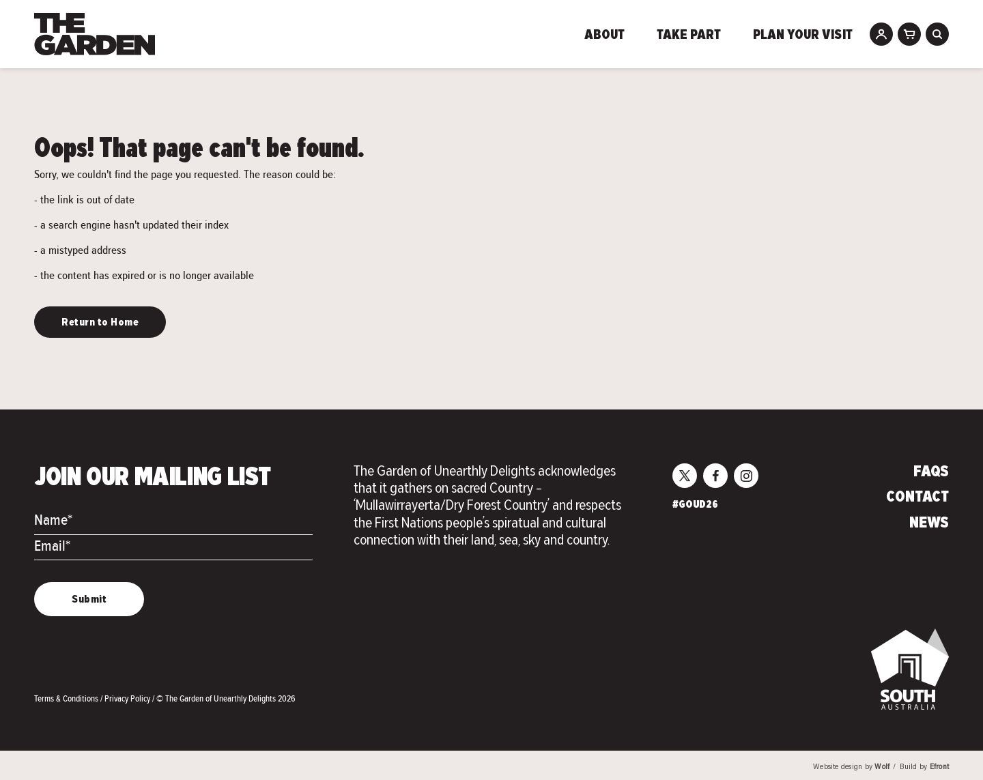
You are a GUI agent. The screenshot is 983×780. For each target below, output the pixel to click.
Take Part (689, 35)
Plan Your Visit (803, 35)
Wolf (881, 767)
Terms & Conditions (67, 698)
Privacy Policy (128, 698)
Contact (917, 497)
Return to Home (100, 322)
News (929, 523)
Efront (939, 767)
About (604, 35)
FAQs (931, 472)
